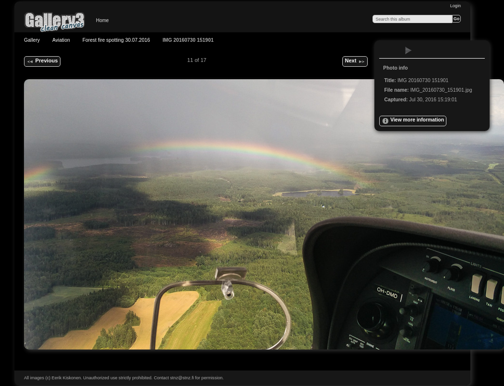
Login (455, 5)
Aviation (61, 40)
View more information (413, 121)
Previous (42, 61)
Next (355, 61)
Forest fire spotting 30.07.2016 (116, 40)
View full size (389, 50)
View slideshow (408, 50)
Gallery (32, 40)
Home (102, 20)
